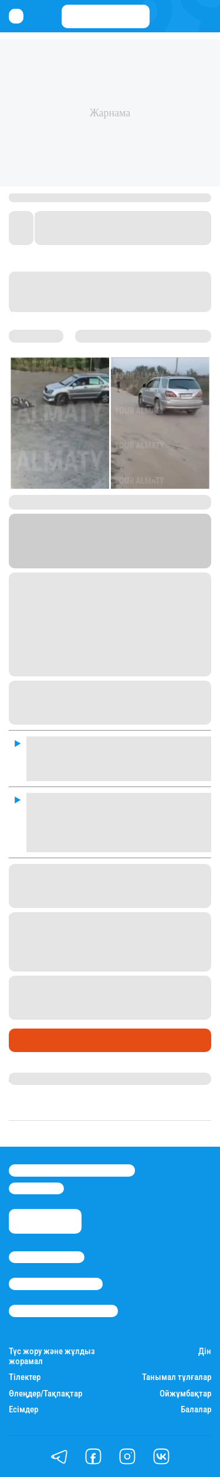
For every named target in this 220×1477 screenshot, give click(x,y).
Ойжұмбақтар (185, 1394)
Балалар (196, 1410)
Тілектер (24, 1377)
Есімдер (23, 1410)
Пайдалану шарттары (63, 1311)
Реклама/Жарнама (56, 1284)
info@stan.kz (36, 1188)
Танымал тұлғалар (176, 1377)
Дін (204, 1352)
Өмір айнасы (40, 1040)
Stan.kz (121, 548)
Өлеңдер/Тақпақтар (45, 1394)
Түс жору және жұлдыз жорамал (52, 1357)
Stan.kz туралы (46, 1257)
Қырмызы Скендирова (60, 1078)
